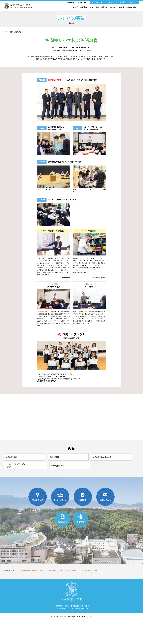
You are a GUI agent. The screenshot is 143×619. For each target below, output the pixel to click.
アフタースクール (111, 2)
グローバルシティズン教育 (16, 465)
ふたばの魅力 (11, 457)
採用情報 (71, 2)
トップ (75, 7)
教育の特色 (54, 457)
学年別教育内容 (57, 466)
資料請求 (122, 2)
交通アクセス (84, 2)
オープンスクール (97, 2)
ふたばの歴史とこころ (102, 457)
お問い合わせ (132, 2)
